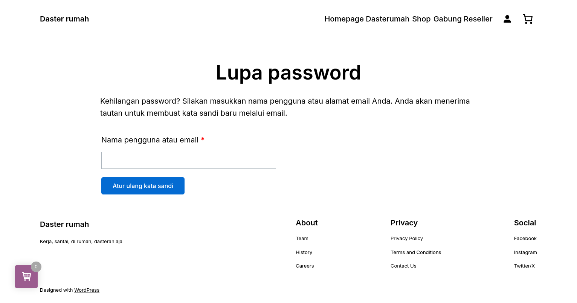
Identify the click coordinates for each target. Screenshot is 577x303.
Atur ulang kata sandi (143, 186)
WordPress (86, 290)
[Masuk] (507, 19)
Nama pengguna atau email (153, 139)
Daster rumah (64, 18)
